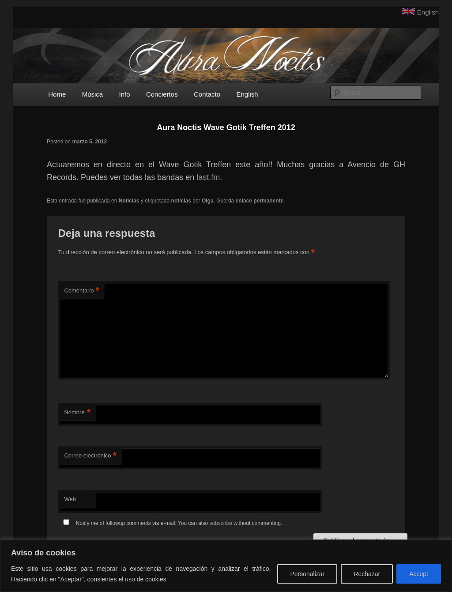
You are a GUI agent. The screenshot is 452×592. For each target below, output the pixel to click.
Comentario (81, 291)
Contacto (207, 94)
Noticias (129, 201)
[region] (226, 566)
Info (124, 94)
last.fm (208, 177)
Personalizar (307, 573)
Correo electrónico (90, 456)
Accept (418, 573)
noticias (181, 201)
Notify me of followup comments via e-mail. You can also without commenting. (171, 523)
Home (57, 94)
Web (70, 499)
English (428, 12)
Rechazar (367, 573)
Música (92, 94)
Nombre (77, 412)
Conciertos (162, 94)
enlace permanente (260, 201)
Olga (208, 201)
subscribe (221, 523)
